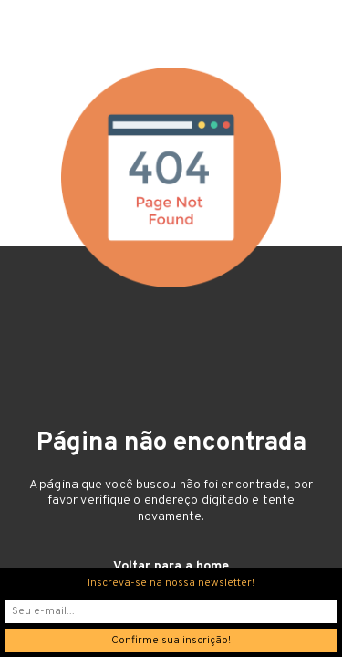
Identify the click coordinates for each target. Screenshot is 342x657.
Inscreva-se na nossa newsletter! (171, 583)
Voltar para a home (171, 566)
